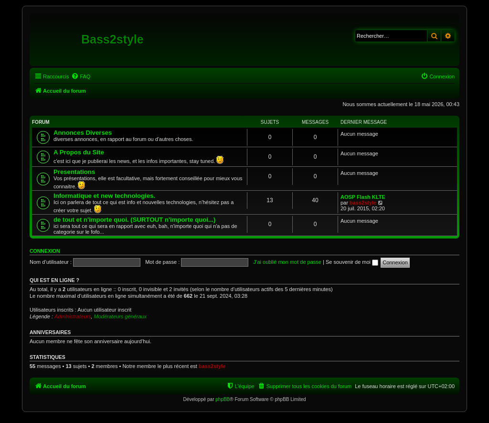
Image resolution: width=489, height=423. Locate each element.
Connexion (45, 251)
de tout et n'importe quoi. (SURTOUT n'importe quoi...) (134, 219)
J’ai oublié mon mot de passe (287, 262)
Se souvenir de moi (352, 262)
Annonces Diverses (82, 132)
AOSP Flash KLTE (362, 197)
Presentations (74, 171)
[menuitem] (80, 76)
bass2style (363, 203)
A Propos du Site (78, 152)
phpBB (222, 399)
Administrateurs (72, 316)
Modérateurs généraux (120, 316)
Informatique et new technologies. (104, 195)
